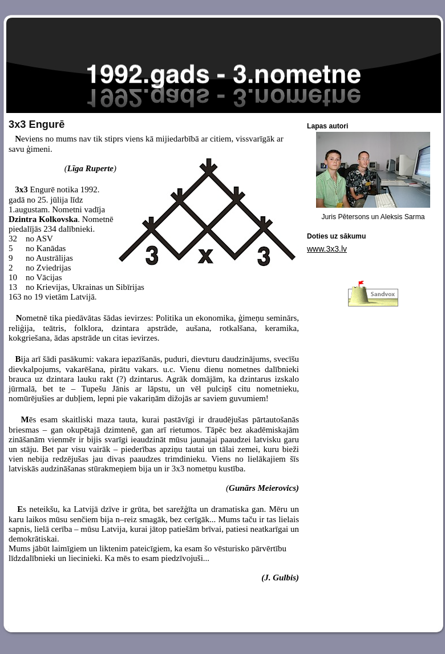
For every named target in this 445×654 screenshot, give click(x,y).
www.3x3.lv (327, 248)
